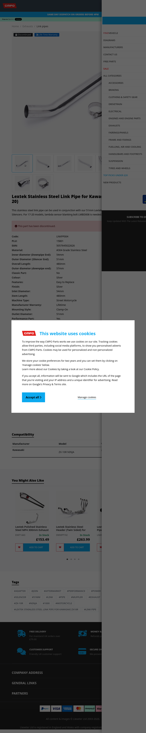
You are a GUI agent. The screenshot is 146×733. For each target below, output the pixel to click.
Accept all (33, 396)
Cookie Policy (91, 368)
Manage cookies (64, 395)
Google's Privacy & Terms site (49, 382)
